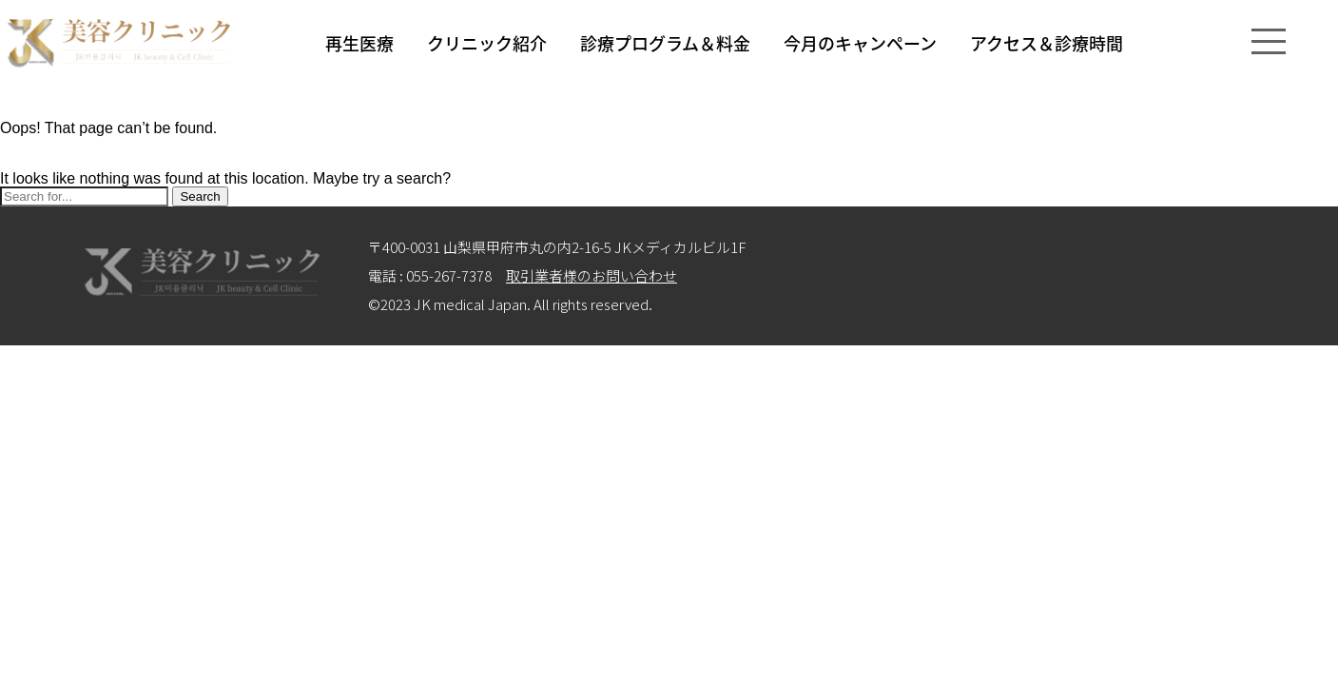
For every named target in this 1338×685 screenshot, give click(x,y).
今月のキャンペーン (860, 42)
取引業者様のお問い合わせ (591, 275)
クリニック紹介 (487, 42)
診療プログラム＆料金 (665, 42)
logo (118, 43)
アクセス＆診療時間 (1046, 42)
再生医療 (359, 42)
